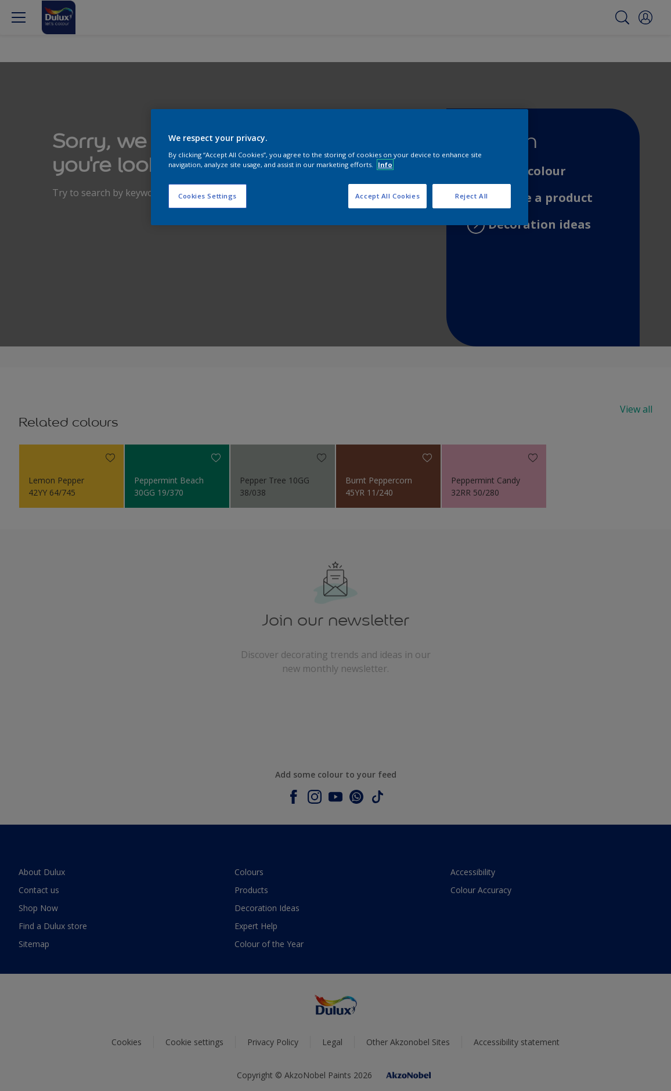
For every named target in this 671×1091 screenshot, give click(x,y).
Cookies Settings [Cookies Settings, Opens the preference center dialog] (207, 196)
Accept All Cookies (387, 196)
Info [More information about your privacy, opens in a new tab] (385, 164)
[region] (339, 167)
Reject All (471, 196)
